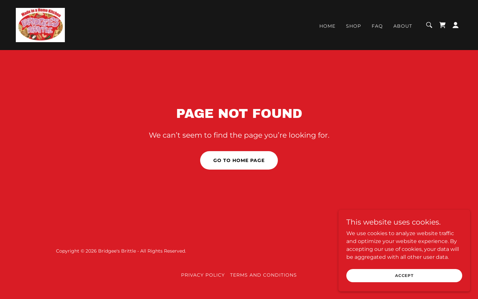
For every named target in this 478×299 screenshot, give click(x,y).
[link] (40, 24)
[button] (455, 25)
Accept (404, 275)
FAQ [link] (377, 26)
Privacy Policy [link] (203, 275)
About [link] (402, 26)
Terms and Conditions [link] (263, 275)
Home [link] (327, 26)
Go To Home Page (239, 160)
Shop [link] (353, 26)
